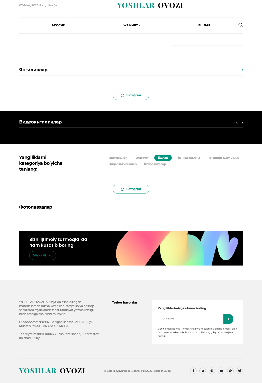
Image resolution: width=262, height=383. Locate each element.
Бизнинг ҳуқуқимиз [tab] (224, 157)
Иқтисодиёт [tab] (118, 157)
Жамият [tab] (142, 157)
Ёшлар (204, 25)
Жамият (131, 25)
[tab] (173, 164)
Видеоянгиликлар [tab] (123, 164)
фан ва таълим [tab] (188, 157)
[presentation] (39, 31)
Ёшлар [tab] (163, 157)
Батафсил (131, 95)
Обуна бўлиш (42, 255)
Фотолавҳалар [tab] (155, 164)
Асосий (58, 25)
